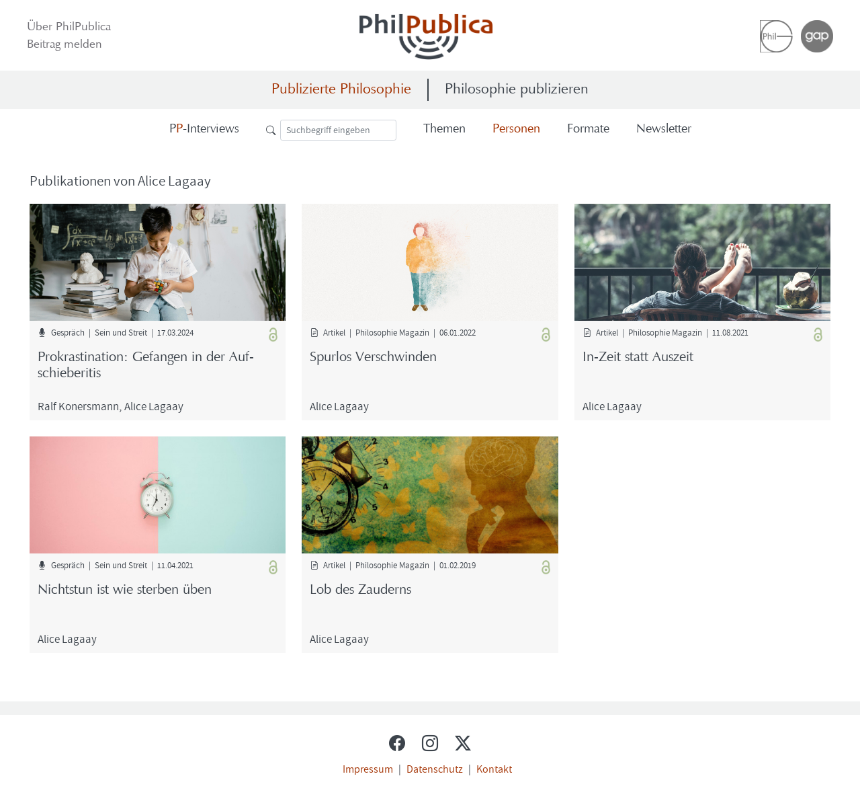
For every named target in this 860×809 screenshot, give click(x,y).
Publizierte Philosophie (341, 90)
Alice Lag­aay (153, 406)
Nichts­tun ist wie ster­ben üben (125, 590)
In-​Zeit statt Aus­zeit (638, 357)
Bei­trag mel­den (64, 45)
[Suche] (338, 130)
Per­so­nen (516, 129)
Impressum (368, 768)
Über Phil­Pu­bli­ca (69, 28)
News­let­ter (663, 129)
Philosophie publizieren (517, 90)
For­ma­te (588, 129)
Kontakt (494, 768)
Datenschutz (434, 768)
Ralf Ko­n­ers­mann (78, 406)
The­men (444, 129)
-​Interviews (204, 129)
